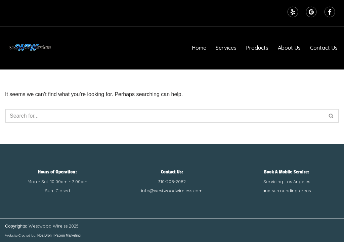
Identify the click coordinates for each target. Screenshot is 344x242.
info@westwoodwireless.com (172, 190)
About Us (289, 47)
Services (226, 47)
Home (199, 47)
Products (257, 47)
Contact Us (324, 47)
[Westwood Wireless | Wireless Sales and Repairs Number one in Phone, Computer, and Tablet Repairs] (30, 48)
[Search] (164, 116)
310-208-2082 (172, 181)
